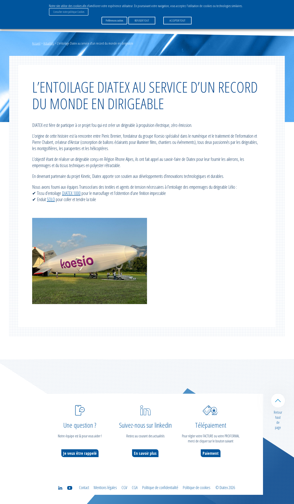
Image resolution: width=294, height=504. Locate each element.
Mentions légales (105, 487)
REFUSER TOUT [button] (142, 20)
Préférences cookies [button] (114, 20)
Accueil (36, 43)
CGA (135, 487)
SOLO (51, 199)
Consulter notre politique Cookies (68, 12)
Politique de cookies (196, 487)
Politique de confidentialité (160, 487)
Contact (84, 487)
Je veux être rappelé (80, 453)
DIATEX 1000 (71, 193)
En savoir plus (145, 453)
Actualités (48, 43)
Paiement (211, 453)
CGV (124, 487)
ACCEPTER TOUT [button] (177, 20)
